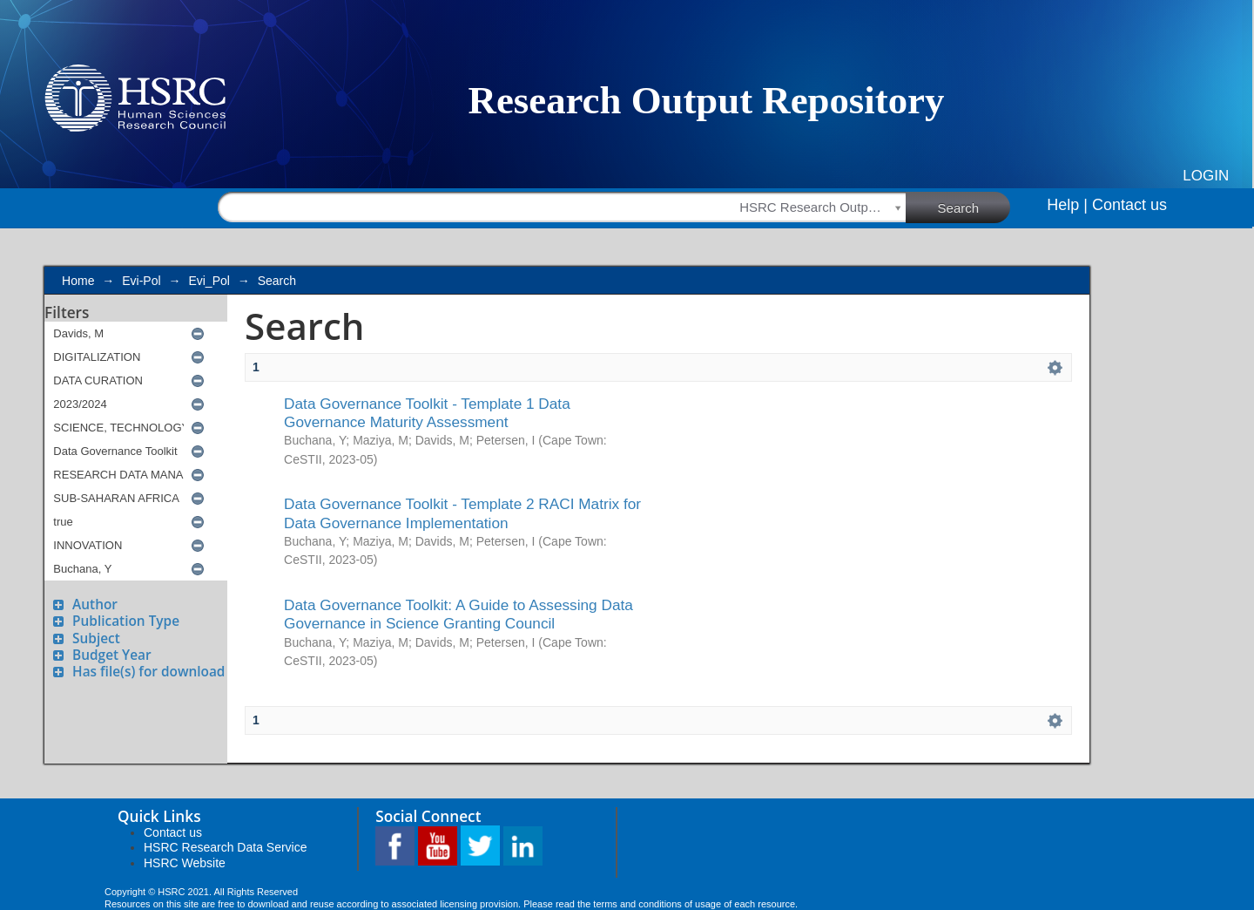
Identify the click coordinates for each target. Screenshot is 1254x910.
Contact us (1129, 205)
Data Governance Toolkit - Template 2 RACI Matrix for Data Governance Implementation (462, 513)
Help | (1067, 205)
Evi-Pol (141, 281)
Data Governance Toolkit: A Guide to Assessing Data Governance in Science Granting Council (458, 614)
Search (974, 206)
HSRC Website (185, 863)
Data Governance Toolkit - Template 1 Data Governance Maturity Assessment (427, 413)
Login (1206, 175)
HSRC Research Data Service (225, 847)
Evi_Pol (208, 281)
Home (78, 281)
